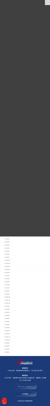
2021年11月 (7, 263)
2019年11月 (7, 337)
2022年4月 (6, 248)
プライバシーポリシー (25, 386)
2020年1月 (6, 330)
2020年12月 (7, 297)
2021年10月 (7, 266)
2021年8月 (6, 272)
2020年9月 (6, 306)
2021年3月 (6, 288)
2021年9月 (6, 269)
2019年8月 (6, 346)
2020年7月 (6, 312)
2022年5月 (6, 245)
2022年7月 (6, 239)
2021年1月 (6, 294)
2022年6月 (6, 242)
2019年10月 (7, 340)
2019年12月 (7, 333)
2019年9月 (6, 343)
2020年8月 (6, 309)
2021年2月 (6, 291)
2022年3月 (6, 251)
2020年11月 (7, 300)
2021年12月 (7, 260)
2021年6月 (6, 278)
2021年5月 (6, 281)
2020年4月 (6, 321)
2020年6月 (6, 315)
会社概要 (25, 394)
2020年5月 (6, 318)
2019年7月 (6, 349)
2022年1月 (6, 257)
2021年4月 (6, 285)
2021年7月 (6, 275)
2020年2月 (6, 327)
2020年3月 (6, 324)
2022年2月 (6, 254)
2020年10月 (7, 303)
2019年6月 (6, 352)
